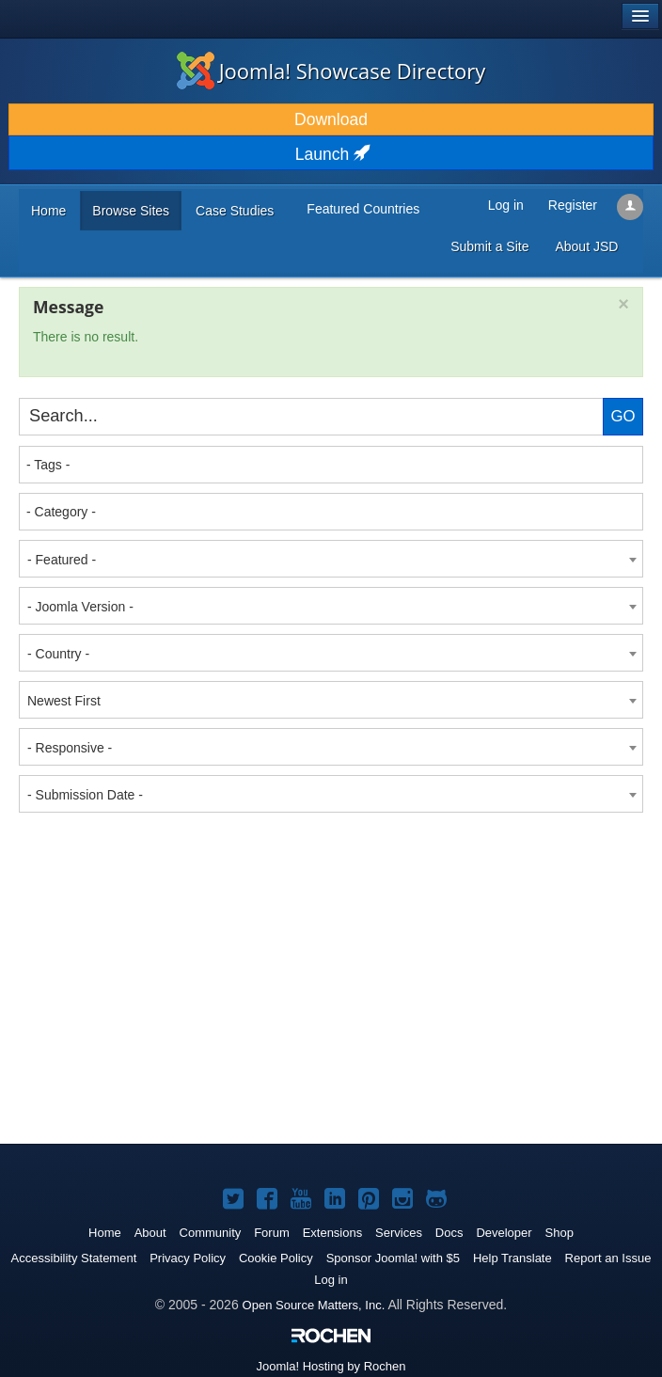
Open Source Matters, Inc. (314, 1305)
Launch (331, 154)
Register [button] (572, 205)
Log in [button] (506, 205)
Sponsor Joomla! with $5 (393, 1258)
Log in (330, 1280)
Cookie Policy (276, 1258)
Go (622, 416)
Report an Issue (608, 1258)
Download (331, 119)
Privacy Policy (188, 1258)
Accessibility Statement (74, 1258)
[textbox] (332, 465)
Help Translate (512, 1258)
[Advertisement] (160, 939)
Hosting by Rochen (331, 1366)
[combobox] (331, 464)
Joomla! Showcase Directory (331, 70)
